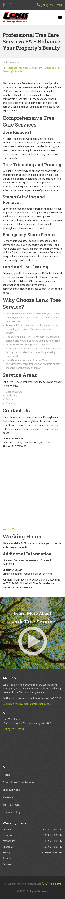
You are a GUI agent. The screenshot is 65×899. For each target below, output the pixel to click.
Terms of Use (11, 804)
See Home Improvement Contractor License (28, 704)
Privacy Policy (11, 812)
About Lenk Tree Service (18, 782)
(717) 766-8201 (49, 5)
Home (6, 774)
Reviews (8, 797)
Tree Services (11, 790)
